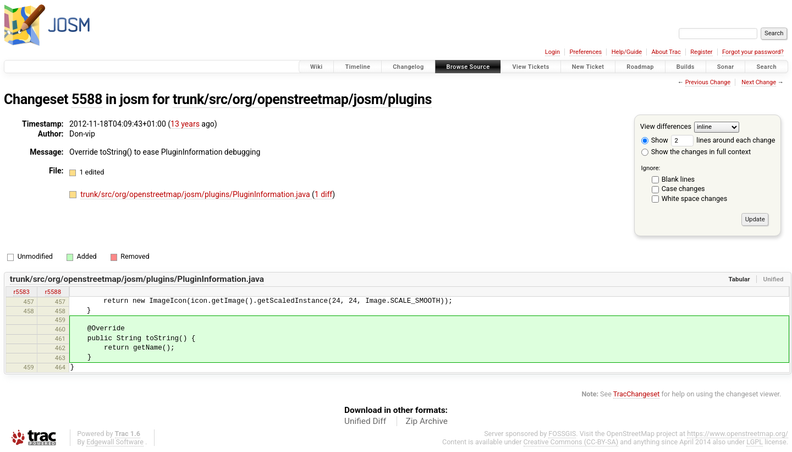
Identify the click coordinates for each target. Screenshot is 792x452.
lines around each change (723, 140)
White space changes (695, 198)
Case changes (683, 188)
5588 (87, 99)
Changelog (408, 66)
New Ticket (588, 66)
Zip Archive (427, 421)
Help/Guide (627, 52)
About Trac (666, 52)
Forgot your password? (753, 52)
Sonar (725, 66)
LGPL (754, 442)
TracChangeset (636, 394)
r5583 (21, 292)
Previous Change (707, 82)
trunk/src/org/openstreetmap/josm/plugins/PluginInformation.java (196, 194)
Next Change (758, 82)
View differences (665, 126)
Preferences (585, 52)
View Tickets (530, 66)
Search (766, 66)
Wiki (316, 66)
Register (701, 52)
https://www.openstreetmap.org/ (737, 433)
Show (654, 140)
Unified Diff (365, 421)
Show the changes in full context (696, 152)
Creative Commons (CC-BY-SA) (571, 442)
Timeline (357, 66)
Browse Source (468, 66)
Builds (685, 66)
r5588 (53, 292)
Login (552, 52)
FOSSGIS (562, 433)
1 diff (324, 194)
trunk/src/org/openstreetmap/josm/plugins (302, 99)
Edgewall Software (115, 442)
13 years (185, 123)
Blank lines (678, 179)
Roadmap (640, 66)
